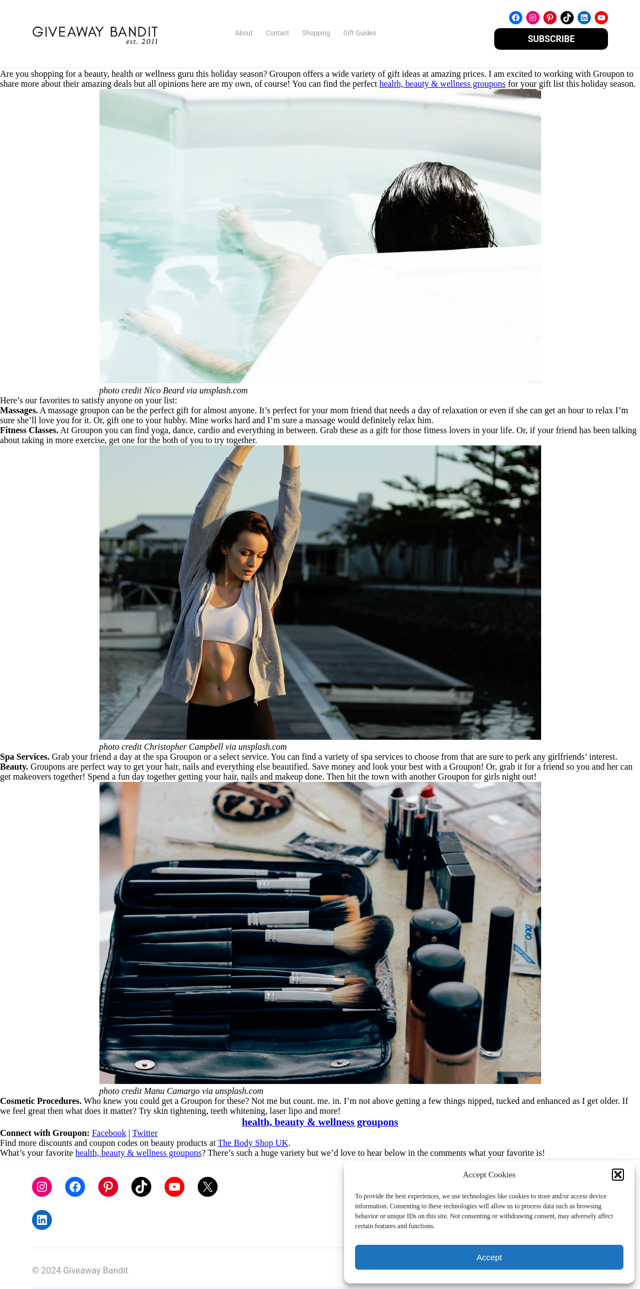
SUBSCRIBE (551, 39)
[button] (617, 1174)
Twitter (145, 1133)
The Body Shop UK (253, 1143)
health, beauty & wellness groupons (442, 83)
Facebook (109, 1133)
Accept (489, 1257)
